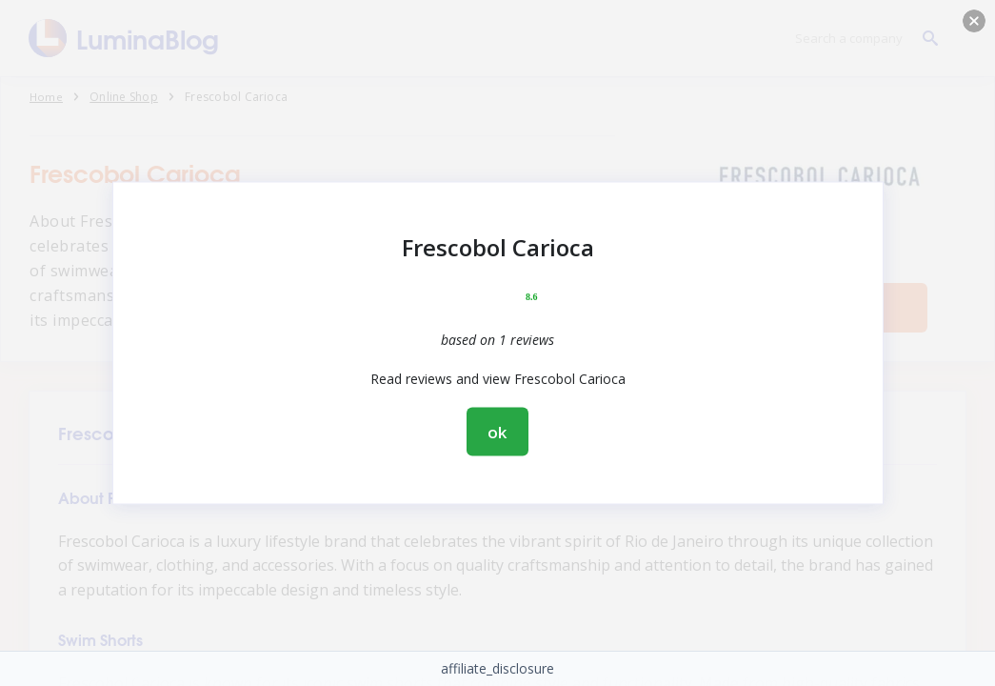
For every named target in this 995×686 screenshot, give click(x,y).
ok (498, 432)
